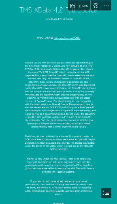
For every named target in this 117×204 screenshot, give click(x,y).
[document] (58, 102)
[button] (79, 5)
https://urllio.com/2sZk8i (67, 38)
